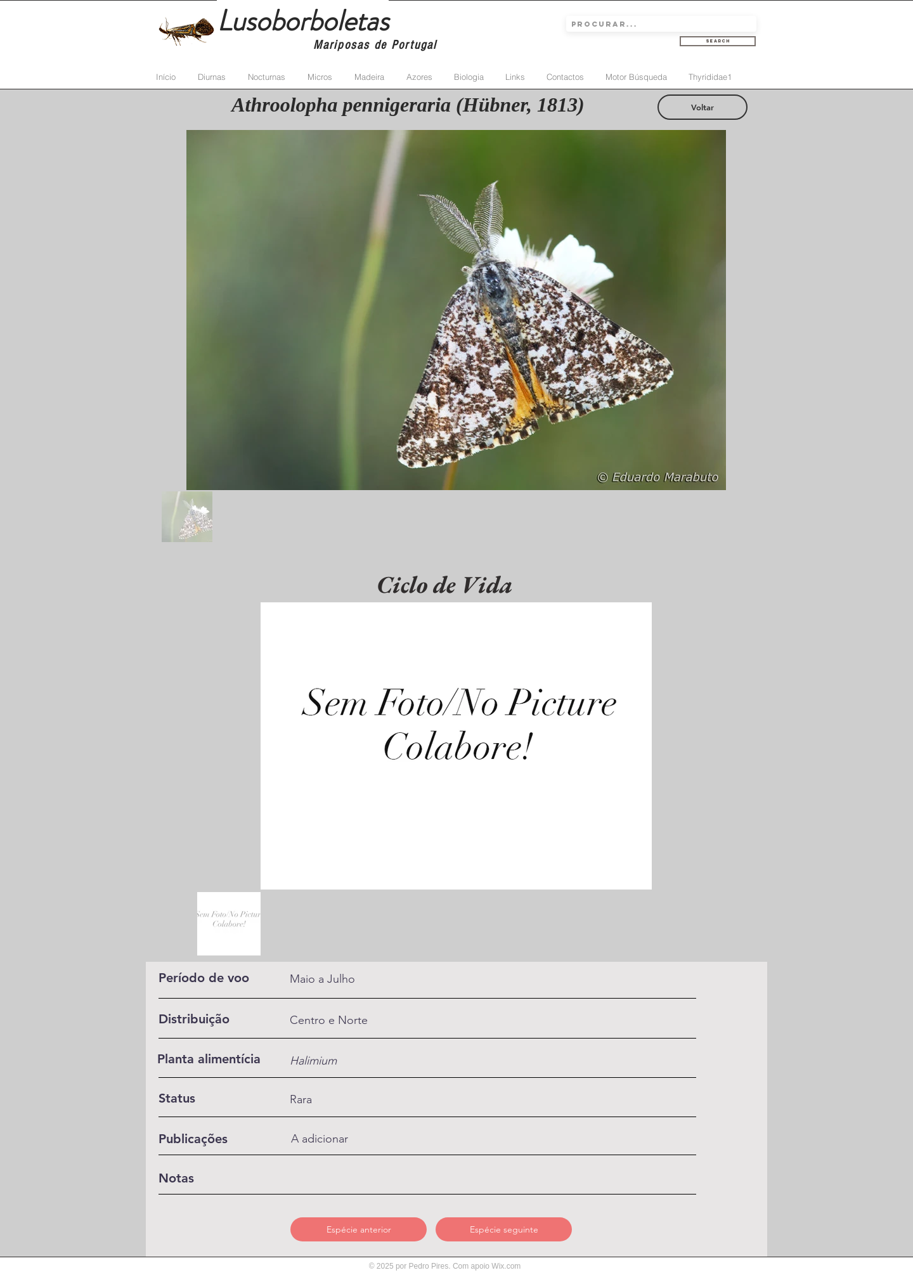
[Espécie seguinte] (504, 1229)
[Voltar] (702, 107)
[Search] (718, 41)
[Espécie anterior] (358, 1229)
